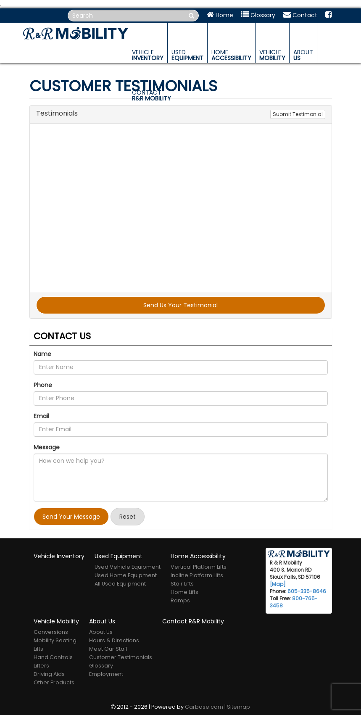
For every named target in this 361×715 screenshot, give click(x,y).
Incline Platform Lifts (197, 575)
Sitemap (238, 706)
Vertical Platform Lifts (199, 566)
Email (41, 416)
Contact (300, 15)
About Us (101, 632)
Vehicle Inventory (59, 556)
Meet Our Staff (108, 648)
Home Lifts (184, 592)
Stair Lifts (182, 583)
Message (47, 447)
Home (220, 15)
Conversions (51, 632)
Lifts (38, 648)
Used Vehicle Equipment (128, 566)
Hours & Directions (114, 640)
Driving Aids (49, 674)
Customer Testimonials (120, 657)
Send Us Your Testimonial (180, 305)
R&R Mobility (151, 95)
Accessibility (231, 55)
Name (42, 354)
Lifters (41, 665)
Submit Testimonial (298, 114)
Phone (43, 385)
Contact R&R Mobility (193, 621)
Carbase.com (204, 706)
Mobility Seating (55, 640)
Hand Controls (53, 657)
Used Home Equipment (126, 575)
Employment (106, 674)
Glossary (258, 15)
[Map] (278, 584)
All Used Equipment (120, 583)
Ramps (180, 600)
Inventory (147, 55)
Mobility (272, 55)
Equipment (187, 55)
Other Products (54, 682)
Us (303, 55)
